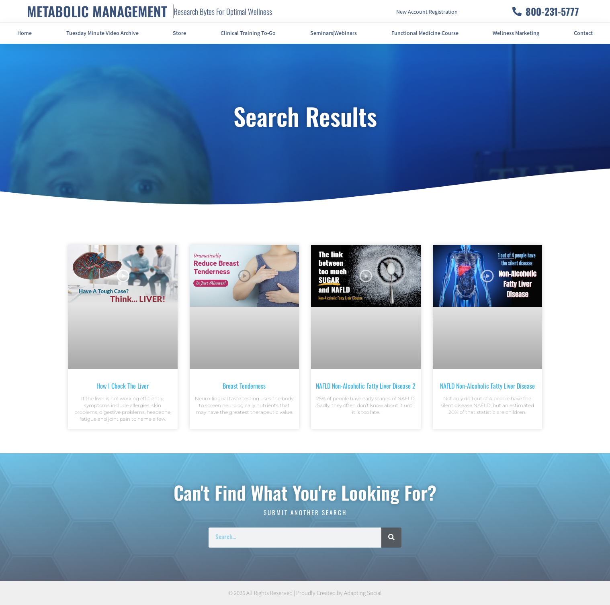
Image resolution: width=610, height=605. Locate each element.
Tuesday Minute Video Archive (102, 33)
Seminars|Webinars (333, 33)
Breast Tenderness (244, 386)
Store (179, 33)
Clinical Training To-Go (248, 33)
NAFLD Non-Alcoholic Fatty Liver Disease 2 (366, 386)
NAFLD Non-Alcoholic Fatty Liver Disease (487, 386)
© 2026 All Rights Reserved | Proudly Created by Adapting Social (305, 593)
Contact (583, 33)
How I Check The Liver (122, 386)
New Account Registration (427, 12)
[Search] (391, 538)
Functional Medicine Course (425, 33)
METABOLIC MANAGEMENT (97, 11)
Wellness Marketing (516, 33)
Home (24, 33)
